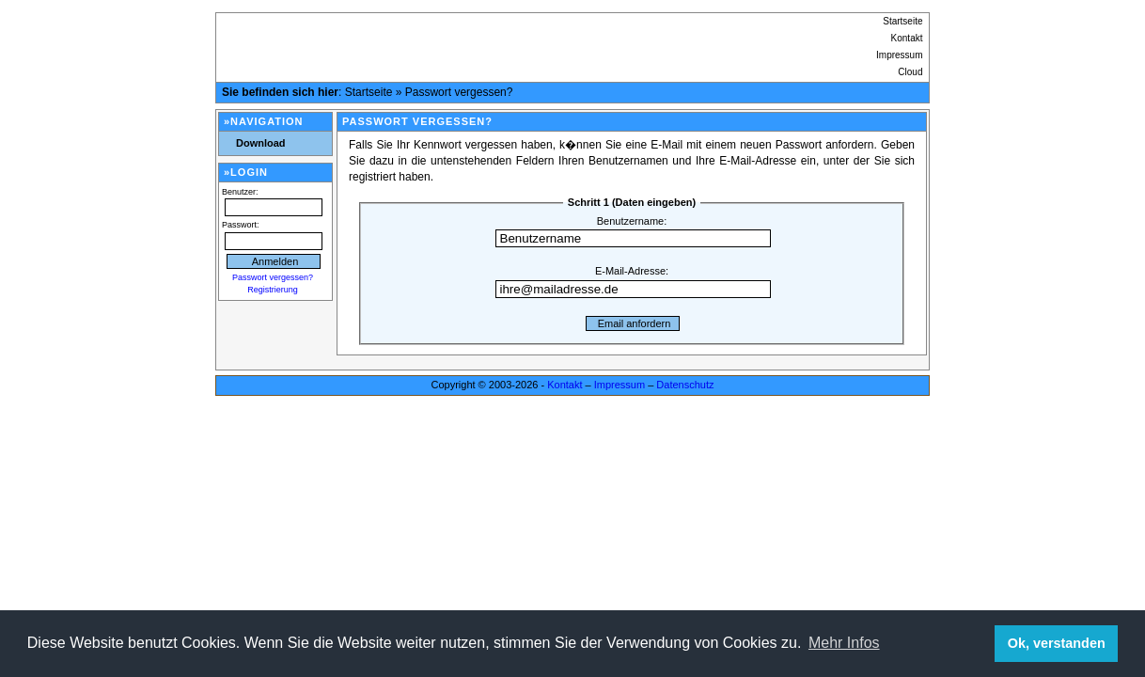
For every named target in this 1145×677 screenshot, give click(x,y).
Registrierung (272, 289)
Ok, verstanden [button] (1057, 643)
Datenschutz (685, 384)
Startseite (902, 21)
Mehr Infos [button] (844, 643)
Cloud (910, 72)
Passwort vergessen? (459, 92)
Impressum (899, 55)
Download (261, 143)
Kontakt (907, 38)
